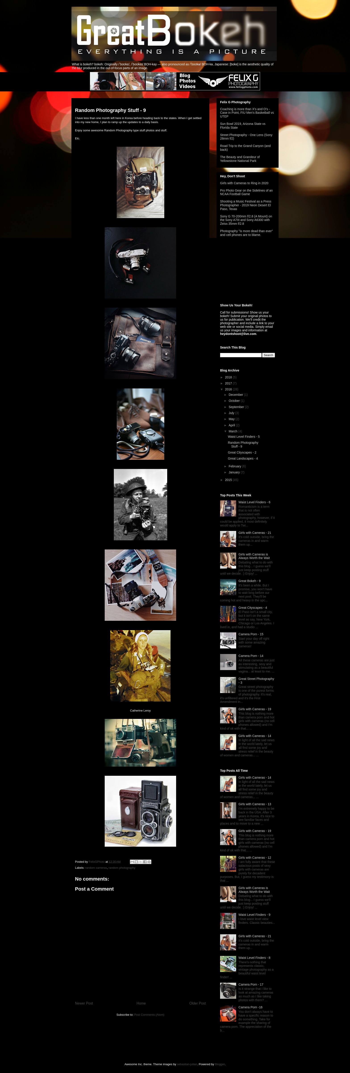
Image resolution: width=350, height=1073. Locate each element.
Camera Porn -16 (250, 1007)
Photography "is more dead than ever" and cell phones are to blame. (246, 233)
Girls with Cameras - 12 (255, 857)
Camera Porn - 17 (251, 984)
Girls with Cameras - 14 (255, 736)
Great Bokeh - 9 (250, 581)
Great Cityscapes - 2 (242, 452)
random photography (121, 867)
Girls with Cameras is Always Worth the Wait (254, 556)
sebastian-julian (187, 1064)
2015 (229, 480)
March (233, 431)
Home (141, 1003)
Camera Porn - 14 (251, 656)
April (232, 425)
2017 (229, 383)
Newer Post (84, 1003)
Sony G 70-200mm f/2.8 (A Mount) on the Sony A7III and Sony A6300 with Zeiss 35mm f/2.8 (246, 220)
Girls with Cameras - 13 (255, 804)
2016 (229, 389)
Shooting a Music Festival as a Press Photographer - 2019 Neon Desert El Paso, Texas (245, 205)
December (236, 394)
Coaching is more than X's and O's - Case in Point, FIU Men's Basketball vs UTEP (247, 112)
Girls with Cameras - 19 (255, 709)
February (235, 466)
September (237, 407)
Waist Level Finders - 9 (255, 914)
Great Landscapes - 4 (243, 458)
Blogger (220, 1064)
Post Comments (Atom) (149, 1014)
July (232, 413)
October (235, 400)
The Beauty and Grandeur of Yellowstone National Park (240, 159)
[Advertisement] (242, 270)
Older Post (197, 1003)
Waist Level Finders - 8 (255, 958)
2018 (229, 377)
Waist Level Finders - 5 (244, 436)
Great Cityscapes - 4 (253, 607)
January (235, 472)
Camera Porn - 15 (251, 634)
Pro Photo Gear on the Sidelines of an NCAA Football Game (246, 192)
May (232, 419)
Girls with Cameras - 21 (255, 532)
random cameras (96, 867)
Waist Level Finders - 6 (255, 502)
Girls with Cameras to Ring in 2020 (244, 183)
